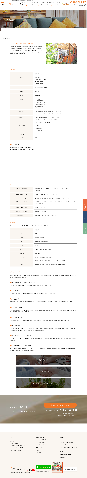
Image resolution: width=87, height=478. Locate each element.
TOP (3, 29)
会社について (63, 440)
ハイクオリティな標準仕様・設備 (18, 446)
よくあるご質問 (64, 445)
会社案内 (62, 438)
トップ (11, 438)
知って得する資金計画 (41, 440)
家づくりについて (40, 438)
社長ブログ (62, 458)
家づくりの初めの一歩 (15, 444)
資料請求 (62, 452)
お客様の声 (39, 453)
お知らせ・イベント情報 (65, 455)
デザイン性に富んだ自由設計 (17, 448)
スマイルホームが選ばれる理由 (67, 443)
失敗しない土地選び (41, 443)
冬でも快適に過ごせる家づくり (17, 451)
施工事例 (38, 450)
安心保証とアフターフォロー (42, 445)
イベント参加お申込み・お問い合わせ (68, 448)
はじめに (12, 441)
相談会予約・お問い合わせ (60, 406)
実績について (39, 448)
